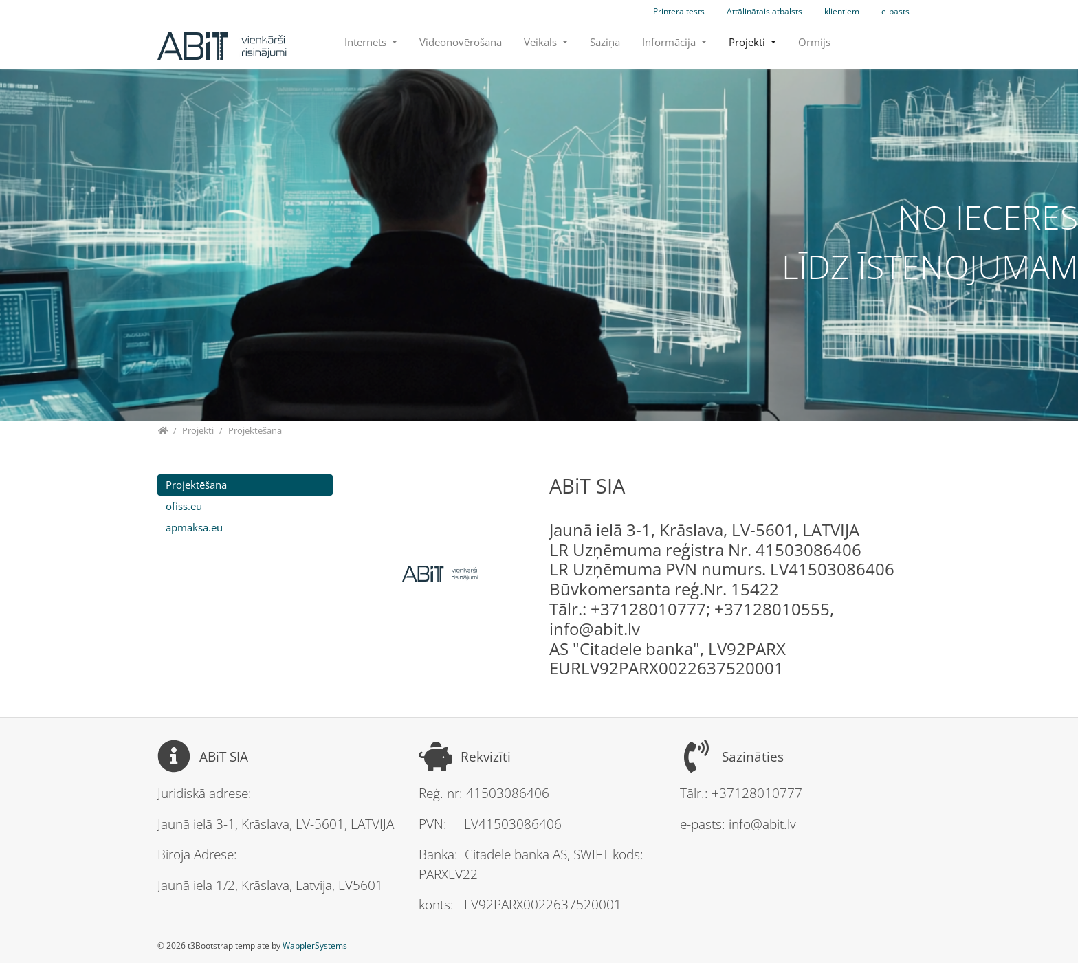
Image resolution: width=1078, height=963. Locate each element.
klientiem (841, 11)
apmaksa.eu (194, 527)
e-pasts (895, 11)
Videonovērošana (460, 42)
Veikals (542, 42)
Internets (366, 42)
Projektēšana (196, 484)
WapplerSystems (315, 945)
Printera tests (679, 11)
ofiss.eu (184, 506)
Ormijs (814, 42)
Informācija (670, 42)
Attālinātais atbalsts (764, 11)
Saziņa (605, 42)
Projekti (748, 42)
